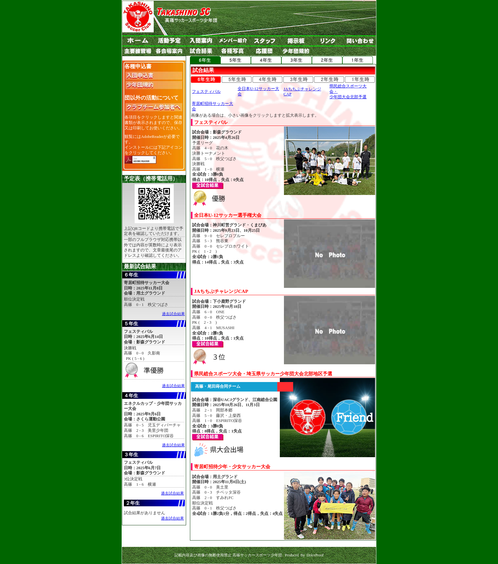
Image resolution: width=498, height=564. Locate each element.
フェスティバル (206, 91)
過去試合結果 (173, 314)
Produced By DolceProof (304, 555)
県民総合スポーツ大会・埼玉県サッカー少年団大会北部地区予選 (263, 373)
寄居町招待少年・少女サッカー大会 (232, 466)
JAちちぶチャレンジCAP (221, 291)
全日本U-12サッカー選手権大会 (227, 215)
